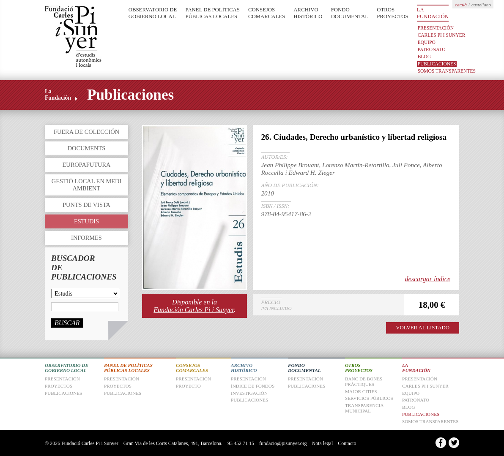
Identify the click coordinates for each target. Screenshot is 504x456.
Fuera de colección (86, 131)
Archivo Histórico (307, 13)
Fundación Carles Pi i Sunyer (193, 309)
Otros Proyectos (392, 13)
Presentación (436, 27)
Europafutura (87, 164)
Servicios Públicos (369, 398)
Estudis (86, 221)
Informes (86, 237)
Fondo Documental (350, 13)
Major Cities (361, 391)
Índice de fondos (252, 385)
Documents (87, 148)
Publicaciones (437, 63)
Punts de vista (86, 204)
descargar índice (427, 278)
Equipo (427, 42)
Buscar (67, 322)
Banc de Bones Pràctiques (363, 381)
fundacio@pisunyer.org (283, 443)
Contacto (347, 443)
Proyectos (117, 385)
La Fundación (433, 13)
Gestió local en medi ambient (86, 185)
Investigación (249, 393)
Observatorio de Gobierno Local (153, 13)
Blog (424, 56)
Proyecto (188, 385)
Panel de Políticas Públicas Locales (212, 13)
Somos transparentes (447, 70)
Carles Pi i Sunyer (442, 35)
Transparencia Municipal (364, 408)
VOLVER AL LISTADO (422, 328)
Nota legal (322, 443)
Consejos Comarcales (266, 13)
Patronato (432, 49)
